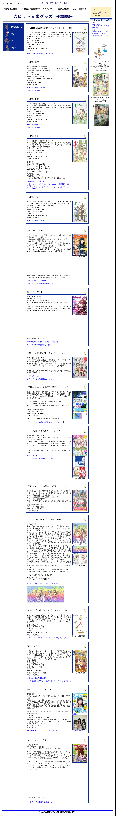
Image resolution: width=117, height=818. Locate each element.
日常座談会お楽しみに (79, 731)
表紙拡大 (75, 714)
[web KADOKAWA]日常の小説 (37, 678)
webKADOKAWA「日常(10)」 (37, 88)
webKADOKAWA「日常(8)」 (36, 181)
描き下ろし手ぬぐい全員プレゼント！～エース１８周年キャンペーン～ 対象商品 (49, 187)
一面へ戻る (96, 9)
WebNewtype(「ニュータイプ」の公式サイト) (42, 730)
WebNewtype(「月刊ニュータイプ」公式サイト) (43, 342)
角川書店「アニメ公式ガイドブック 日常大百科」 (43, 584)
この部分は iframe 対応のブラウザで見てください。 (101, 28)
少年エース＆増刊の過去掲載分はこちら (40, 284)
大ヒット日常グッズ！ (100, 12)
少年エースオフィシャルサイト (37, 281)
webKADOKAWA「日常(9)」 (36, 125)
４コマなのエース (33, 376)
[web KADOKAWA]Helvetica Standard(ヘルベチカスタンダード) (48, 638)
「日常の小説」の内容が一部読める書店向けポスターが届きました (49, 681)
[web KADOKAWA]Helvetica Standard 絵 (40, 53)
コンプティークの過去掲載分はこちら (39, 802)
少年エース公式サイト (34, 91)
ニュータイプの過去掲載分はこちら (39, 345)
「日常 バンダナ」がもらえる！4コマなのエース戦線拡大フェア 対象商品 (49, 184)
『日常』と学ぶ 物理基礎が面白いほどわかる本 (43, 422)
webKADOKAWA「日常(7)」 (36, 221)
